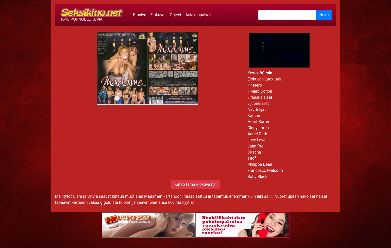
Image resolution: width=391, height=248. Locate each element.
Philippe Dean (259, 164)
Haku (324, 14)
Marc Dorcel (261, 91)
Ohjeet (175, 14)
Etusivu (139, 14)
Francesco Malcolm (265, 170)
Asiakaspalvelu (199, 14)
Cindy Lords (258, 127)
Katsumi (254, 115)
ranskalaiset (261, 97)
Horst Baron (258, 121)
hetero (256, 85)
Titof (251, 158)
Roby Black (257, 176)
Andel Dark (257, 133)
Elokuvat (158, 14)
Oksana (254, 152)
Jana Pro (255, 146)
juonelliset (259, 103)
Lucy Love (256, 140)
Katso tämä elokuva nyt (195, 184)
